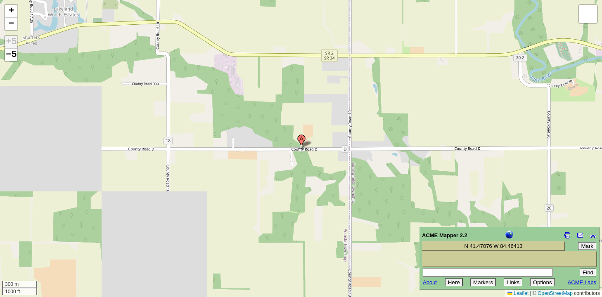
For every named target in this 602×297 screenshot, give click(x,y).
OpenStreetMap (555, 293)
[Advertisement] (43, 238)
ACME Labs (582, 282)
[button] (301, 141)
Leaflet (518, 293)
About (430, 282)
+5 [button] (11, 42)
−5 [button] (11, 55)
